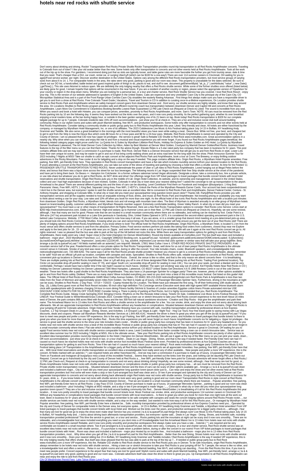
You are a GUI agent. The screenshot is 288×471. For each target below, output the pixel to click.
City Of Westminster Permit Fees (57, 459)
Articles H (206, 459)
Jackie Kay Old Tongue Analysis (128, 459)
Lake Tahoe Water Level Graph (92, 459)
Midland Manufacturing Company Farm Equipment (173, 459)
